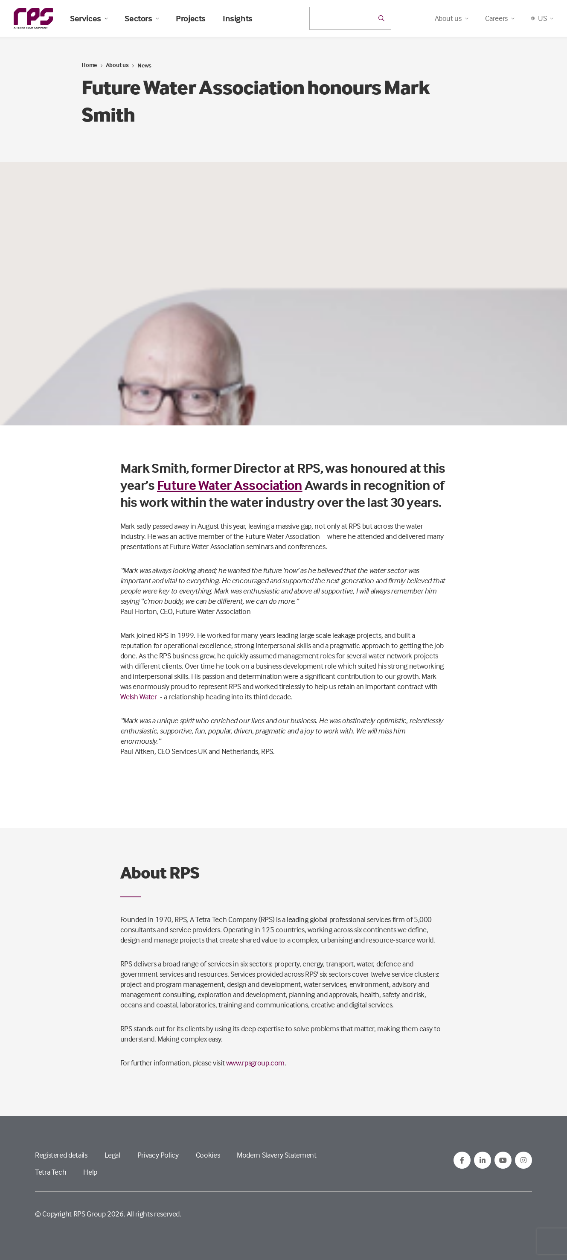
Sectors (142, 18)
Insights (238, 18)
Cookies (208, 1155)
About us (117, 64)
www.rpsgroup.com (255, 1063)
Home (89, 64)
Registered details (61, 1155)
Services (89, 18)
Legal (112, 1155)
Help (90, 1172)
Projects (191, 18)
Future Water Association (229, 485)
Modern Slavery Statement (276, 1155)
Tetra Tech (50, 1172)
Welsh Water (138, 696)
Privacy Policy (158, 1155)
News (144, 65)
